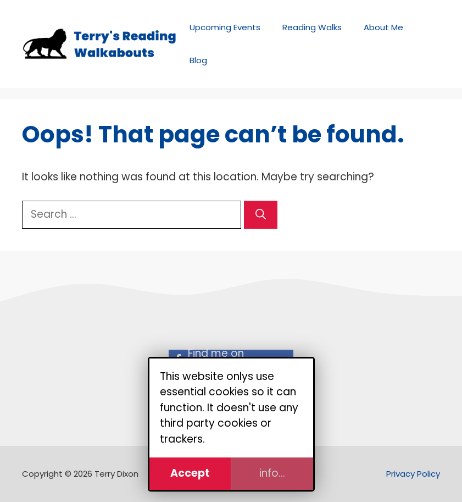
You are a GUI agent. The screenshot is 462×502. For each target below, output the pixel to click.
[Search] (260, 215)
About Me (383, 27)
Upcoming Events (225, 27)
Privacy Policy (413, 473)
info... (272, 473)
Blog (198, 60)
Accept (190, 473)
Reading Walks (312, 27)
